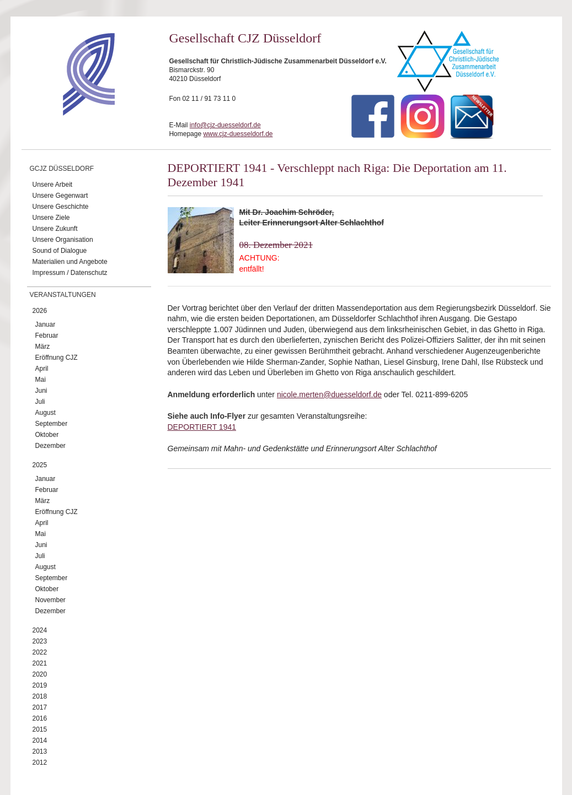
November (50, 600)
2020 (40, 674)
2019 (40, 685)
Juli (40, 401)
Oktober (47, 435)
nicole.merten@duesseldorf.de (329, 394)
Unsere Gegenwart (60, 195)
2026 (40, 311)
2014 (40, 740)
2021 (40, 663)
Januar (45, 324)
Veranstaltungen (63, 295)
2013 (40, 751)
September (51, 424)
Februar (46, 335)
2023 (40, 641)
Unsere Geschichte (61, 206)
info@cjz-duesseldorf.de (225, 125)
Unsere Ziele (51, 217)
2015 (40, 729)
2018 (40, 696)
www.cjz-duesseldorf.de (237, 134)
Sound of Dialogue (60, 251)
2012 (40, 762)
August (45, 413)
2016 (40, 718)
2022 (40, 652)
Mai (40, 379)
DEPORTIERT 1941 (202, 427)
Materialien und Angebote (70, 262)
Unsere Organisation (63, 240)
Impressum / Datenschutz (70, 273)
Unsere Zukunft (55, 228)
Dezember (50, 446)
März (42, 346)
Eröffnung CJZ (56, 357)
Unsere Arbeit (53, 184)
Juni (41, 390)
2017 (40, 707)
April (42, 368)
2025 (40, 465)
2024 (40, 630)
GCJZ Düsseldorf (62, 168)
